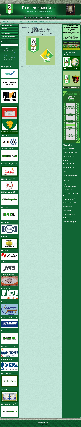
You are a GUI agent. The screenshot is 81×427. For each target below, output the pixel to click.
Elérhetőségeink (5, 28)
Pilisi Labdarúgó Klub (38, 8)
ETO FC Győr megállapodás (8, 38)
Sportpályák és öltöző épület (8, 36)
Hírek (48, 21)
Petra (37, 27)
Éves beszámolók (6, 33)
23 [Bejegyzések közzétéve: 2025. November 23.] (14, 59)
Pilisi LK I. (13, 21)
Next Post (59, 25)
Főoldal (5, 21)
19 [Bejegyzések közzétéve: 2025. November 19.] (7, 59)
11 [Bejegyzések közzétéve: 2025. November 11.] (6, 57)
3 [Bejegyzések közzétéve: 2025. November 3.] (4, 55)
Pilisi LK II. (22, 21)
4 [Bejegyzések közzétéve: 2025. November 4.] (6, 55)
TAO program (5, 30)
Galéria (41, 21)
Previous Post (22, 25)
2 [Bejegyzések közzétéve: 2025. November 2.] (14, 52)
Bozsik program (32, 21)
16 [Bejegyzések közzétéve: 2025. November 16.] (14, 57)
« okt (2, 63)
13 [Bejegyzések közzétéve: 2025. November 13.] (9, 57)
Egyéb (26, 66)
